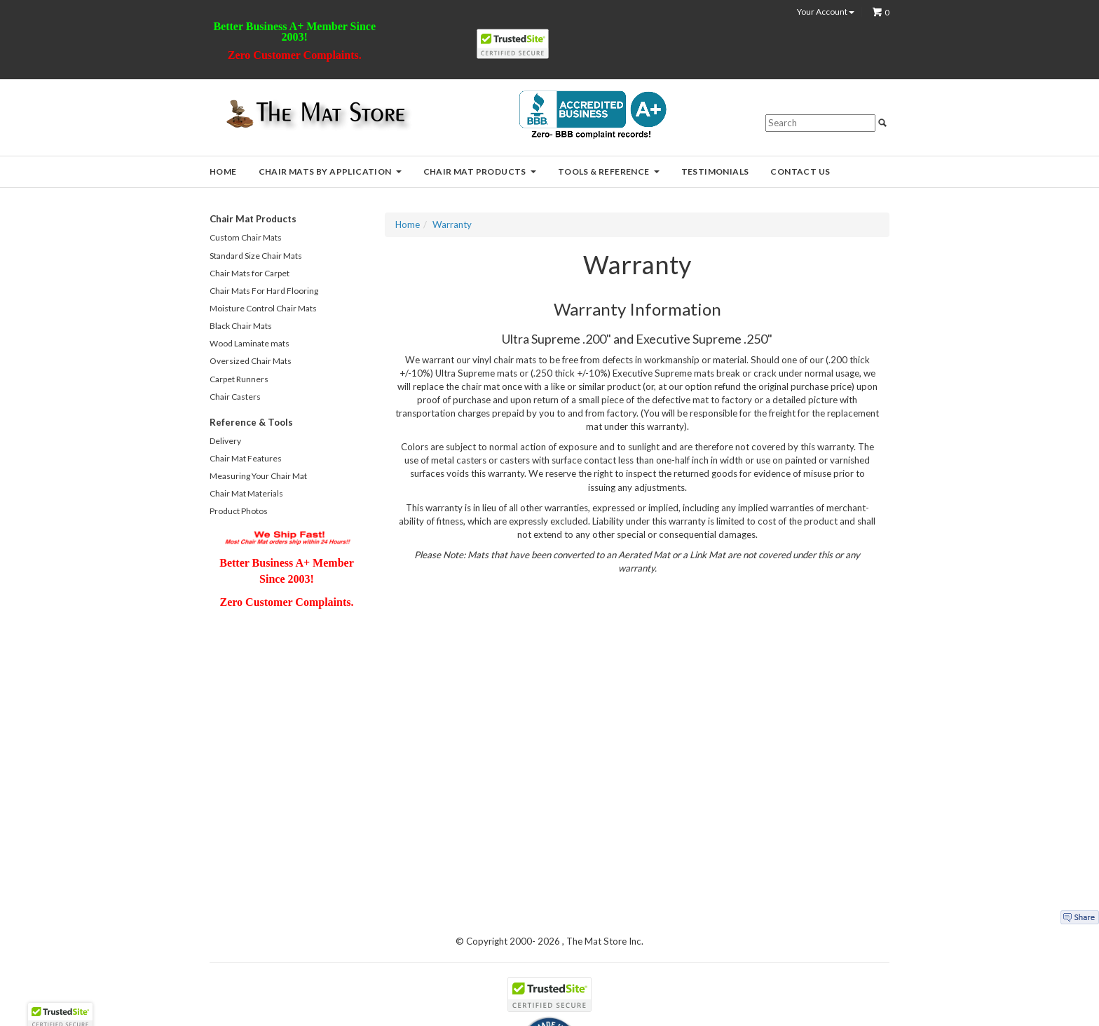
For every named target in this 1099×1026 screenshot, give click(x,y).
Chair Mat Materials (246, 493)
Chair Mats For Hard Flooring (264, 290)
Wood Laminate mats (249, 343)
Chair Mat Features (246, 458)
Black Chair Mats (241, 325)
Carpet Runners (239, 379)
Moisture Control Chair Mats (263, 308)
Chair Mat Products (479, 171)
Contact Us (800, 171)
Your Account (825, 12)
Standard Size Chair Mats (256, 255)
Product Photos (239, 511)
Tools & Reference (609, 171)
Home (223, 171)
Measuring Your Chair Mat (258, 476)
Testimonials (715, 171)
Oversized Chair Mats (251, 361)
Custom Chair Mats (246, 237)
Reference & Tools (251, 422)
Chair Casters (235, 396)
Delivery (225, 441)
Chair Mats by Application (330, 171)
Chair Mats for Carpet (249, 273)
